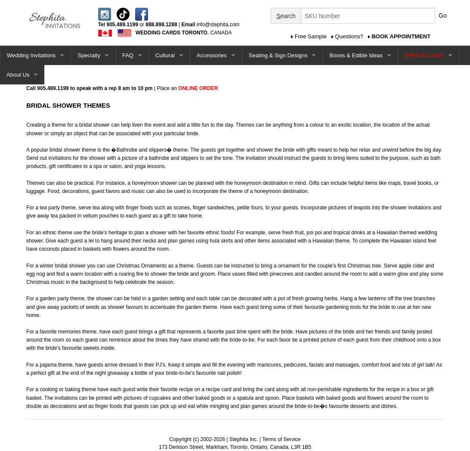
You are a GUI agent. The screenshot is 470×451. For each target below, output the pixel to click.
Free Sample (311, 36)
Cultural (165, 55)
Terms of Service (281, 439)
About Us (17, 75)
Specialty (88, 55)
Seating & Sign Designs (278, 55)
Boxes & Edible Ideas (356, 55)
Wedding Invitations (31, 55)
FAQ (127, 55)
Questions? (349, 36)
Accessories (212, 55)
